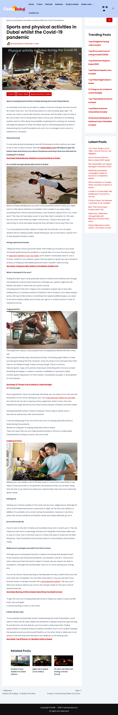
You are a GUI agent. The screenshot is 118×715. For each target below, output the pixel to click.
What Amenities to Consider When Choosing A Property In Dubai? (100, 187)
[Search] (109, 20)
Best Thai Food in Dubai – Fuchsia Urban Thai (99, 213)
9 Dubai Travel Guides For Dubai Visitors (18, 672)
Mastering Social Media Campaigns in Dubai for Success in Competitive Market (98, 177)
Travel (39, 4)
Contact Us (34, 13)
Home (31, 4)
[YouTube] (104, 11)
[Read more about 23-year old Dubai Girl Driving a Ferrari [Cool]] (63, 660)
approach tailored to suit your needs (24, 256)
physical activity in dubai (41, 94)
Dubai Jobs (87, 4)
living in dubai (23, 94)
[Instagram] (107, 7)
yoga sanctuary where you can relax (61, 398)
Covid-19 (11, 94)
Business (59, 4)
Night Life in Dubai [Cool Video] (40, 670)
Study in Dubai (72, 4)
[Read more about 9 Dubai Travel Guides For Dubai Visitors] (20, 660)
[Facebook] (103, 7)
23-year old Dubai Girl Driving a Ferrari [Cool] (63, 672)
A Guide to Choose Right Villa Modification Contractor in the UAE (98, 196)
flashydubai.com (48, 147)
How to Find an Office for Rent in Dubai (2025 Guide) (99, 158)
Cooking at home (15, 441)
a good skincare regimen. (51, 581)
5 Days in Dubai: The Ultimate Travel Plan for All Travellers (99, 206)
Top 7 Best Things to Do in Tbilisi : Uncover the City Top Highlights (99, 151)
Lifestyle (48, 4)
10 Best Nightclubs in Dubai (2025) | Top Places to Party (99, 233)
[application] (92, 4)
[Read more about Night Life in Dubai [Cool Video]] (42, 660)
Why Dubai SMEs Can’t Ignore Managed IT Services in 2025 (100, 166)
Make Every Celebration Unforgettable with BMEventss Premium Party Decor (99, 222)
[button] (113, 8)
